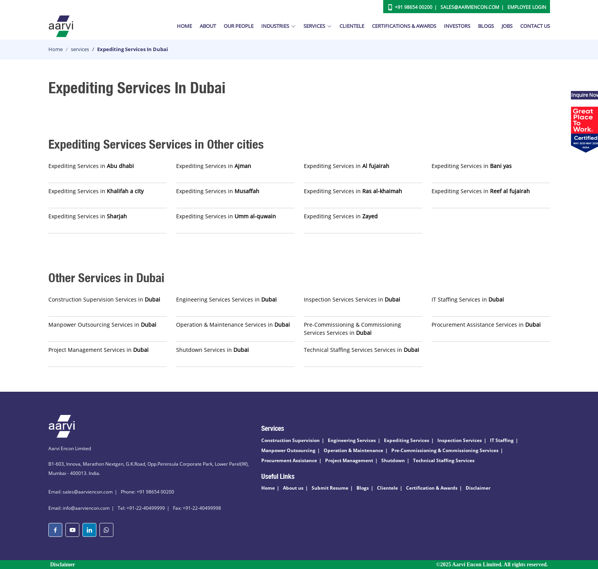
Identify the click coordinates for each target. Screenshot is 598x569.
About (208, 25)
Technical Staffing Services (444, 460)
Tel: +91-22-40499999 (141, 508)
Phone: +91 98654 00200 (147, 491)
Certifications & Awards (404, 25)
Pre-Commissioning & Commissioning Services (445, 450)
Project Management (349, 460)
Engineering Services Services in (226, 299)
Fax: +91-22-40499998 (197, 508)
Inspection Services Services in (352, 299)
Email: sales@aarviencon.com (80, 491)
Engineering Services (352, 440)
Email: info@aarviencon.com (79, 508)
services (80, 49)
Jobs (507, 25)
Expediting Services (406, 440)
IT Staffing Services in (468, 299)
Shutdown (393, 460)
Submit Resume (330, 488)
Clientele (351, 25)
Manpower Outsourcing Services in (102, 324)
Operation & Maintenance (353, 450)
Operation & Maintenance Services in (233, 324)
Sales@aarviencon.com (469, 7)
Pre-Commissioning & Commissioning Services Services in (352, 328)
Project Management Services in (98, 349)
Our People (239, 25)
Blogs (486, 25)
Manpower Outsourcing (288, 450)
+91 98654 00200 (413, 7)
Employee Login (526, 7)
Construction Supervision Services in (104, 299)
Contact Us (535, 25)
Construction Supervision (290, 440)
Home (184, 25)
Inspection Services (459, 440)
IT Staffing (502, 440)
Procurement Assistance (289, 460)
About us (293, 488)
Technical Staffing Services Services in (361, 349)
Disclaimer (478, 488)
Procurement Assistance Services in (486, 324)
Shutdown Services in (212, 349)
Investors (457, 25)
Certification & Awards (431, 488)
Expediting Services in (91, 166)
